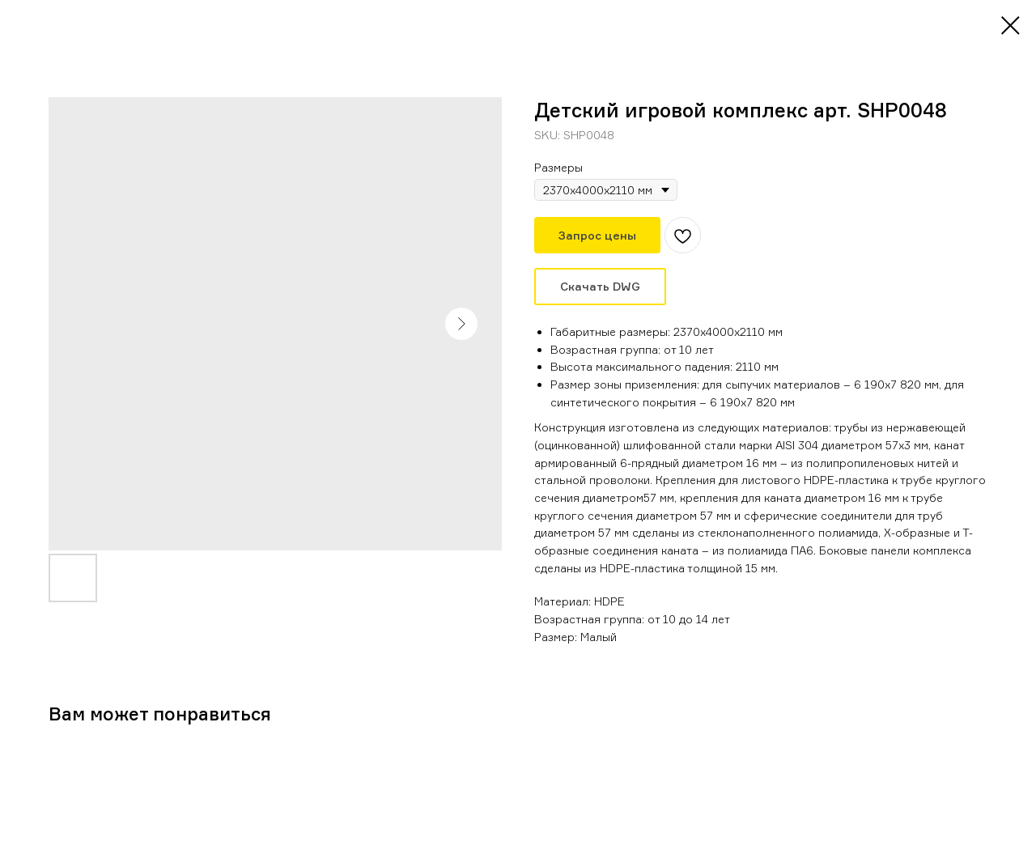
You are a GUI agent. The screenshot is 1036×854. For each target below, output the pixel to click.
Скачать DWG (600, 286)
